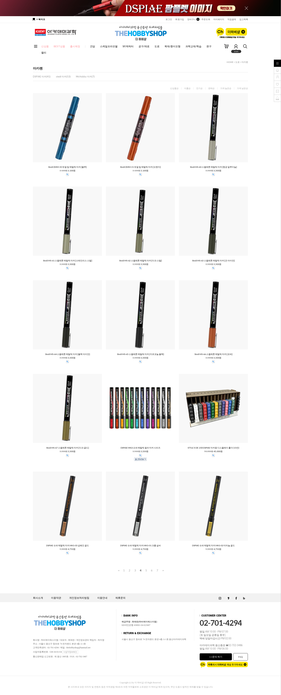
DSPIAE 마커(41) (42, 76)
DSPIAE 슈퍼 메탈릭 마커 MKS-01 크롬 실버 (140, 545)
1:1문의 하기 (215, 656)
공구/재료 (144, 46)
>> (162, 570)
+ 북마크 (40, 19)
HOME (230, 62)
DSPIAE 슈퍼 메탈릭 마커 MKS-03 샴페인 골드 (67, 545)
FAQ (240, 656)
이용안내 (102, 598)
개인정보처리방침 (79, 598)
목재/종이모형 (172, 46)
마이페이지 (218, 19)
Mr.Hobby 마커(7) (85, 76)
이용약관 (56, 598)
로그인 (169, 19)
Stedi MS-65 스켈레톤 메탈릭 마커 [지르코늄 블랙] (140, 354)
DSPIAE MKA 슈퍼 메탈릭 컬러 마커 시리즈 (140, 448)
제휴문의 (120, 598)
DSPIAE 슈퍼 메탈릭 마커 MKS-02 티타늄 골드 (213, 545)
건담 (92, 46)
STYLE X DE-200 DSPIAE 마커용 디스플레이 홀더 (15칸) (213, 448)
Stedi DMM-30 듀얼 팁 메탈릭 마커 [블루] (67, 167)
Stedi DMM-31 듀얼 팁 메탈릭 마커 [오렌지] (140, 167)
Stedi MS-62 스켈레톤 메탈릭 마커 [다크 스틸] (140, 260)
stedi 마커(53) (63, 76)
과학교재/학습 (193, 46)
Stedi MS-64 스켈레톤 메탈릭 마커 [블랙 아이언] (67, 354)
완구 (208, 46)
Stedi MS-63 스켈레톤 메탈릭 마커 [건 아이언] (213, 260)
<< (118, 570)
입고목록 (243, 19)
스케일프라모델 (109, 46)
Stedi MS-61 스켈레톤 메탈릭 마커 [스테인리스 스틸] (67, 260)
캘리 (43, 52)
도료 (156, 46)
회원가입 (179, 19)
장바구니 (192, 19)
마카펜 (245, 62)
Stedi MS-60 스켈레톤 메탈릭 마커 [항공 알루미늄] (213, 167)
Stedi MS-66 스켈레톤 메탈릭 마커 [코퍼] (213, 354)
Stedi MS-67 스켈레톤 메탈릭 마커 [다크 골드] (67, 448)
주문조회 (205, 19)
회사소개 (38, 598)
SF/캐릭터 (128, 46)
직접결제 (231, 19)
